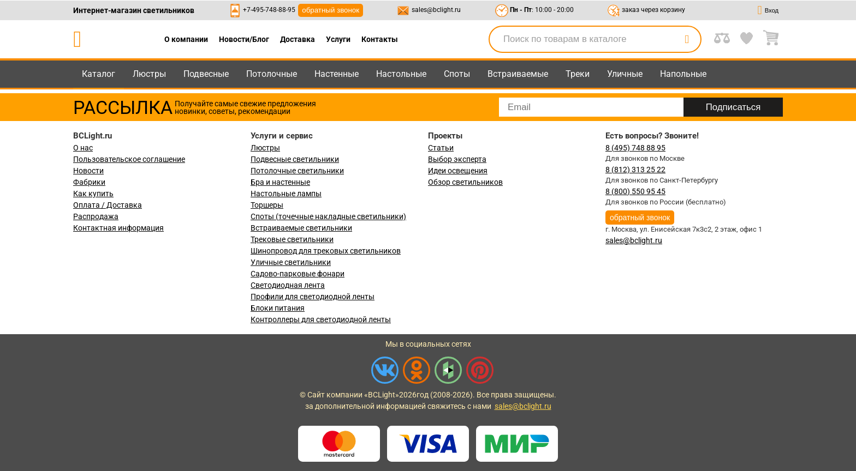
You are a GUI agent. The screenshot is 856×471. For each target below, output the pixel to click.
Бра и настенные (280, 182)
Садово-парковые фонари (297, 273)
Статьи (441, 147)
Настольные (401, 74)
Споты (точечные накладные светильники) (328, 216)
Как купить (93, 193)
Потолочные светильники (297, 170)
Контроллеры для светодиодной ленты (321, 319)
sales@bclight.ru (436, 10)
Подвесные (206, 74)
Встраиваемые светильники (301, 228)
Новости (88, 170)
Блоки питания (278, 308)
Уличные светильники (291, 262)
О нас (83, 147)
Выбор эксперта (457, 159)
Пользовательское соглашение (129, 159)
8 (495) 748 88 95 (635, 147)
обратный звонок (330, 10)
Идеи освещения (458, 170)
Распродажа (95, 216)
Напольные (683, 74)
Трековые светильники (292, 239)
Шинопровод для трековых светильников (326, 250)
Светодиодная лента (288, 285)
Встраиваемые (518, 74)
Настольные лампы (286, 193)
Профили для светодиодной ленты (312, 296)
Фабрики (89, 182)
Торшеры (267, 205)
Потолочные (271, 74)
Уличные (625, 74)
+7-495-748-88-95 (269, 10)
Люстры (149, 74)
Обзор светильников (465, 182)
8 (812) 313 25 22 (635, 169)
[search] (686, 39)
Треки (578, 74)
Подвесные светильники (295, 159)
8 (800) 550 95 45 (635, 191)
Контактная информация (118, 228)
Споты (457, 74)
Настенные (336, 74)
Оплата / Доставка (107, 205)
